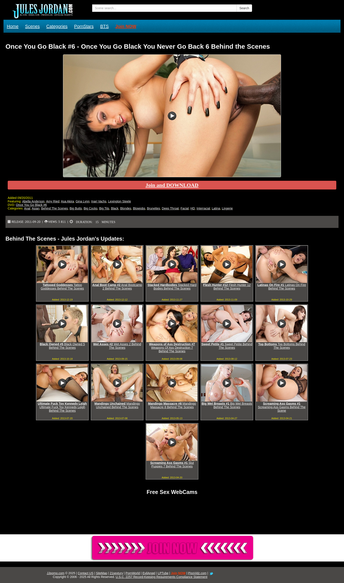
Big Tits (104, 208)
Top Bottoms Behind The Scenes (281, 345)
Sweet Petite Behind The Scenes (226, 345)
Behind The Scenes (54, 208)
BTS (104, 26)
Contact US (85, 573)
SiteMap (101, 573)
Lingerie (227, 208)
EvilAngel (148, 573)
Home (12, 26)
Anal (27, 208)
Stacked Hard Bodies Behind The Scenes (171, 286)
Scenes (32, 26)
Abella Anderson (33, 201)
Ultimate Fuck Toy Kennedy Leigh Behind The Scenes (62, 407)
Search (244, 8)
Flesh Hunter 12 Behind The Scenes (227, 286)
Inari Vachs (98, 201)
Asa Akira (67, 201)
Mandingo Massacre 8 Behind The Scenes (172, 405)
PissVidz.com (197, 573)
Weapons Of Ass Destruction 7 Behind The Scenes (172, 347)
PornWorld (132, 573)
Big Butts (76, 208)
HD (192, 208)
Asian (35, 208)
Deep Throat (170, 208)
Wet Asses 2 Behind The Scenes (117, 345)
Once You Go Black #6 (31, 205)
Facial (185, 208)
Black (114, 208)
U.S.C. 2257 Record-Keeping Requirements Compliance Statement (161, 577)
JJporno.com (55, 573)
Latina (216, 208)
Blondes (125, 208)
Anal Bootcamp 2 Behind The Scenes (117, 286)
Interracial (203, 208)
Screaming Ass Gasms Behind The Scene (282, 407)
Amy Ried (52, 201)
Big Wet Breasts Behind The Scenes (227, 405)
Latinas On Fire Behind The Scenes (282, 286)
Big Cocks (90, 208)
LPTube (163, 573)
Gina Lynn (83, 201)
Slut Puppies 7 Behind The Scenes (172, 464)
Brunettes (153, 208)
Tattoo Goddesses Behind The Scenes (62, 286)
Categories (57, 26)
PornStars (84, 26)
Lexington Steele (119, 201)
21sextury (116, 573)
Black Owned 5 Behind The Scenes (62, 345)
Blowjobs (139, 208)
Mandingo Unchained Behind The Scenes (117, 405)
